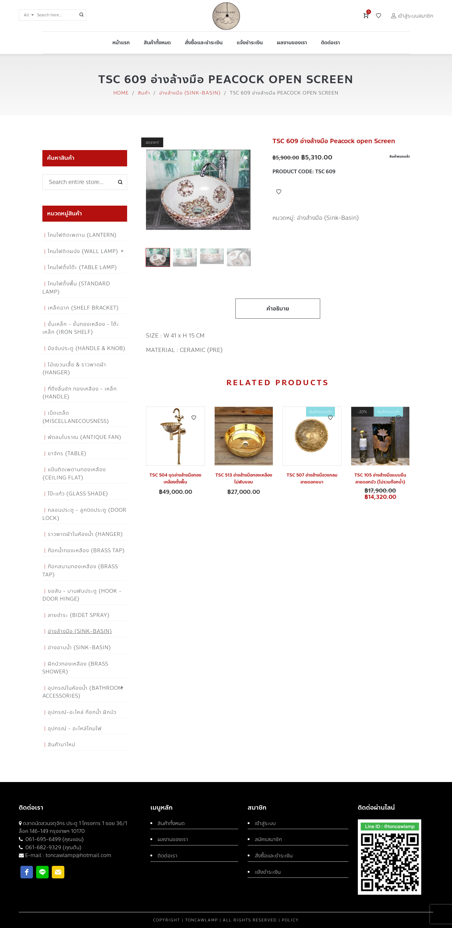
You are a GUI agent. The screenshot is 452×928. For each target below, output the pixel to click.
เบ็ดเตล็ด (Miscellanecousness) (75, 417)
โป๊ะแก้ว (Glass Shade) (78, 494)
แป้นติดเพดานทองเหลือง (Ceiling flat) (74, 474)
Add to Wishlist (278, 191)
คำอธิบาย (277, 308)
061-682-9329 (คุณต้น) (53, 847)
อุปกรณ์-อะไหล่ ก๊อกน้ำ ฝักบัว (82, 712)
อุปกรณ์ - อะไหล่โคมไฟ (75, 728)
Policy (290, 920)
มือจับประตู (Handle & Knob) (87, 348)
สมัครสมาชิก (268, 839)
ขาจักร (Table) (67, 453)
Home (121, 93)
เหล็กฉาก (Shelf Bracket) (83, 308)
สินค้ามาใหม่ (61, 744)
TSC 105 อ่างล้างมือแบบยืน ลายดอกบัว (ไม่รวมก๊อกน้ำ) (380, 478)
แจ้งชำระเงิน (268, 872)
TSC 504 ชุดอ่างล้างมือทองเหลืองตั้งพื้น (175, 478)
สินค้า (144, 93)
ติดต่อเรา (167, 856)
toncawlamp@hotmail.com (78, 855)
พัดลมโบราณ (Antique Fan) (84, 437)
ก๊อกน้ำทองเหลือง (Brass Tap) (86, 550)
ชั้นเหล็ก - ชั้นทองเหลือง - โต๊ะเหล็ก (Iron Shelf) (80, 328)
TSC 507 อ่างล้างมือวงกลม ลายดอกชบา (312, 478)
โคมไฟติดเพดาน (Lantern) (82, 235)
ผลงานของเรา (173, 839)
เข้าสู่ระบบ (265, 823)
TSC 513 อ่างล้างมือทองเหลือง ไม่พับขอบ (243, 478)
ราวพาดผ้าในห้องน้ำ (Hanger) (85, 534)
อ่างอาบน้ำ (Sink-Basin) (79, 647)
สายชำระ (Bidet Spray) (79, 615)
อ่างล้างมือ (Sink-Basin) (190, 93)
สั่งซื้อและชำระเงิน (274, 856)
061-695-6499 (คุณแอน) (54, 839)
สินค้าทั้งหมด (171, 823)
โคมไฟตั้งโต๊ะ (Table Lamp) (82, 267)
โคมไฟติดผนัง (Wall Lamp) (83, 251)
